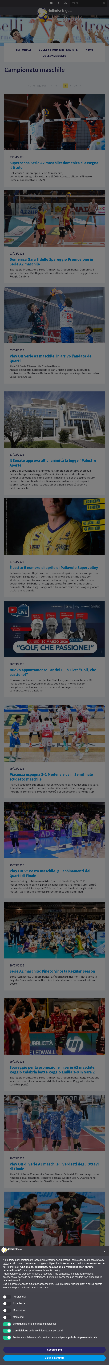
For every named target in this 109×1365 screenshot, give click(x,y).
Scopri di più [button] (54, 1349)
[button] (104, 1251)
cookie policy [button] (53, 1270)
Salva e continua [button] (54, 1357)
